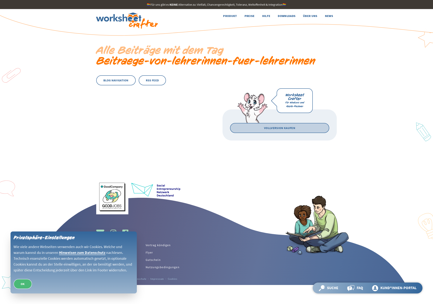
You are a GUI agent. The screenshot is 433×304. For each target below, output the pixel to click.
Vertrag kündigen (158, 245)
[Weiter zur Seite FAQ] (355, 288)
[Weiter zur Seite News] (329, 16)
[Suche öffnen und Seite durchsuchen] (328, 288)
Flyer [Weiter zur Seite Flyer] (149, 252)
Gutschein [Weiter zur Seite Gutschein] (153, 260)
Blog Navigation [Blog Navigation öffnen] (116, 80)
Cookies (172, 278)
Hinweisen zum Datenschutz (82, 252)
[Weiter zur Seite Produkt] (230, 16)
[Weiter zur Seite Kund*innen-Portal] (394, 288)
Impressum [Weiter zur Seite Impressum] (157, 278)
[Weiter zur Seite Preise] (249, 16)
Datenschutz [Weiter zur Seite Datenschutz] (139, 278)
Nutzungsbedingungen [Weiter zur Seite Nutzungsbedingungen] (163, 267)
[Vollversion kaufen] (279, 128)
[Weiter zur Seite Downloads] (286, 16)
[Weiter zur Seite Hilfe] (266, 16)
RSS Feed (152, 80)
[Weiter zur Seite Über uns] (310, 16)
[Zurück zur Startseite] (126, 20)
